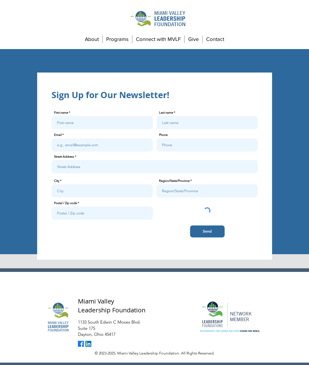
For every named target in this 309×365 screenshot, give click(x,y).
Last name (166, 112)
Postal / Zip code (65, 203)
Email (58, 134)
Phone (163, 134)
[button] (91, 39)
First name (61, 112)
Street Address (64, 156)
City (56, 180)
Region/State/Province (174, 180)
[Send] (207, 231)
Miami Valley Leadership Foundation (112, 305)
